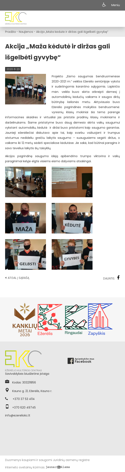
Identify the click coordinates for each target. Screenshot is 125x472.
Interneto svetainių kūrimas (25, 467)
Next (118, 320)
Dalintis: (111, 277)
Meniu (115, 5)
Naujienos (26, 32)
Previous (7, 320)
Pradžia (10, 32)
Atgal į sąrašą (17, 277)
